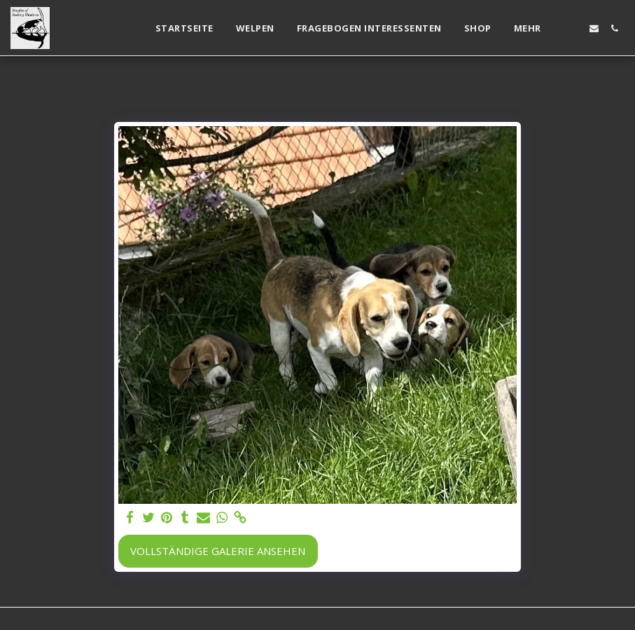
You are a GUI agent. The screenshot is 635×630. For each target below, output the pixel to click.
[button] (573, 28)
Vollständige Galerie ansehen (217, 551)
